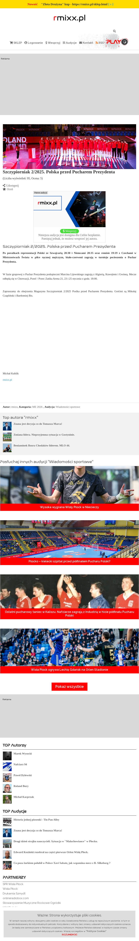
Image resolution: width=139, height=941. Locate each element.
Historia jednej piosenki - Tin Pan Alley (36, 819)
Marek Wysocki (23, 753)
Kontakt (86, 42)
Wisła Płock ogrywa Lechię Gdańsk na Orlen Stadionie (69, 669)
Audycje (70, 42)
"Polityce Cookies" (96, 931)
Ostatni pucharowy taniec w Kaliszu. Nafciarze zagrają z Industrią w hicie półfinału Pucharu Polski (69, 613)
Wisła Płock (10, 888)
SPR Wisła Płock (13, 884)
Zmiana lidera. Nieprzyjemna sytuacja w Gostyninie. (44, 434)
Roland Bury (21, 786)
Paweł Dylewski (23, 775)
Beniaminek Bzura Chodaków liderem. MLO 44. (42, 445)
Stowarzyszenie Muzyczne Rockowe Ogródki (32, 903)
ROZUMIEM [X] (69, 934)
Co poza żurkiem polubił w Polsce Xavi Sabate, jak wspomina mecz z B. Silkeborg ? (62, 863)
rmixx (14, 406)
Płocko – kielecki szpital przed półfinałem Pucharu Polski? (69, 561)
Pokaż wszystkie (69, 686)
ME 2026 (37, 406)
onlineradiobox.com (16, 898)
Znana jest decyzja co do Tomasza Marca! (38, 423)
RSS (100, 42)
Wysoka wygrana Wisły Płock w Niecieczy (69, 507)
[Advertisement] (69, 84)
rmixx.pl (7, 379)
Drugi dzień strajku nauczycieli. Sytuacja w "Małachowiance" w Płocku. (56, 841)
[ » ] (110, 4)
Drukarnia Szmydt (14, 893)
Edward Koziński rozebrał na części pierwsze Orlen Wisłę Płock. (51, 852)
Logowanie (33, 42)
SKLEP (16, 42)
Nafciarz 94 (20, 764)
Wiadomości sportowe (68, 406)
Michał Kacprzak (24, 796)
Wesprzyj (52, 42)
